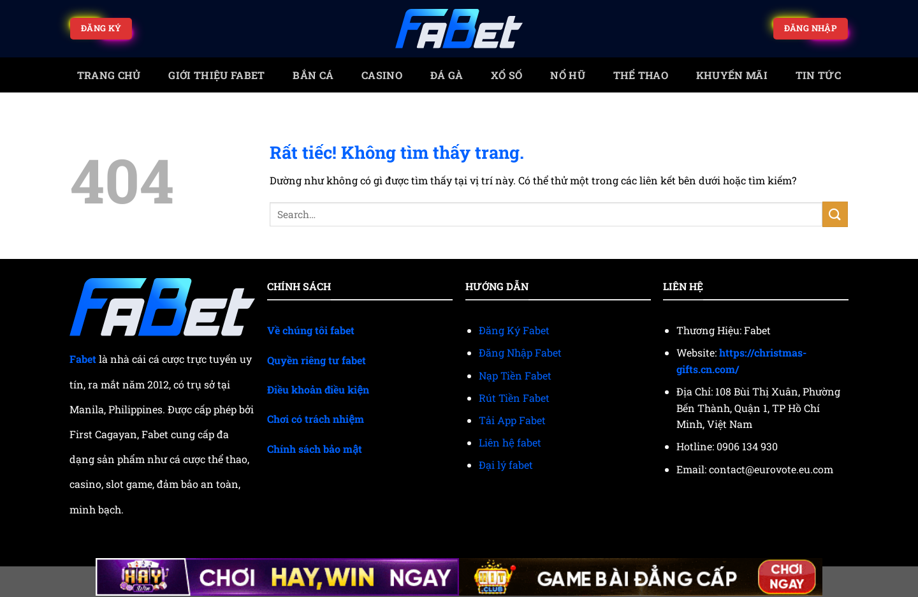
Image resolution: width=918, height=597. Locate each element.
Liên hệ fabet (510, 442)
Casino (381, 75)
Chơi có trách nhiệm (315, 418)
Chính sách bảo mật (314, 448)
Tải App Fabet (512, 420)
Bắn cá (313, 75)
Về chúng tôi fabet (310, 330)
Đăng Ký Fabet (514, 330)
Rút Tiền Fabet (514, 397)
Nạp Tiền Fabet (515, 375)
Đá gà (446, 75)
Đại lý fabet (506, 464)
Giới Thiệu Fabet (216, 75)
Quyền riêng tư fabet (316, 360)
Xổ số (507, 75)
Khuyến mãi (732, 75)
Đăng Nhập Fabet (520, 352)
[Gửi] (835, 214)
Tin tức (818, 75)
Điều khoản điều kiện (318, 389)
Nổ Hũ (567, 75)
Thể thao (641, 75)
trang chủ (109, 75)
